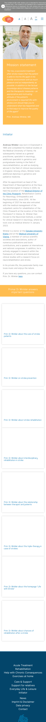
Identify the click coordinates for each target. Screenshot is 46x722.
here (20, 276)
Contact (23, 709)
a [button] (19, 19)
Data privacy (23, 705)
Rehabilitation (23, 669)
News (23, 698)
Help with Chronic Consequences (23, 672)
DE (36, 17)
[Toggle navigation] (42, 18)
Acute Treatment (23, 665)
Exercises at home (23, 676)
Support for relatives (23, 685)
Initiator (23, 692)
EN (36, 20)
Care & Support (23, 681)
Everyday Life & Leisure (23, 689)
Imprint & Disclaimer (23, 701)
